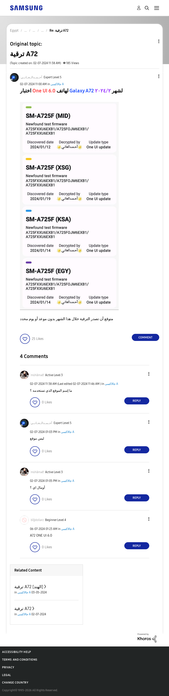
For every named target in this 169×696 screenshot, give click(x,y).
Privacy (8, 667)
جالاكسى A (57, 84)
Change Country (15, 682)
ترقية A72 (22, 608)
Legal (6, 675)
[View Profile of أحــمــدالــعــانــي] (31, 77)
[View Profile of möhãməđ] (37, 375)
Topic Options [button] (151, 41)
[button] (151, 76)
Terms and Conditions (19, 659)
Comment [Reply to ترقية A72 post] (145, 337)
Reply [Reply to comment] (137, 401)
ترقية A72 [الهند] (28, 586)
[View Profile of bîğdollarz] (37, 520)
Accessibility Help (16, 652)
